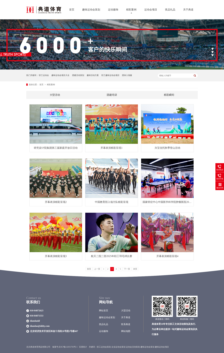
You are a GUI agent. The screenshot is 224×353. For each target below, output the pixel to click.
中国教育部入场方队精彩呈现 (111, 202)
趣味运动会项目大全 (60, 75)
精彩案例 (131, 9)
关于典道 (188, 9)
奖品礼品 (170, 9)
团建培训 (112, 94)
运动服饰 (113, 9)
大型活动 (55, 94)
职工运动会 (44, 75)
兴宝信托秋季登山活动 (167, 147)
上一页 (97, 269)
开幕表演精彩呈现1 (111, 147)
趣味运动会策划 (91, 9)
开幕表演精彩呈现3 (56, 256)
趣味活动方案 (93, 75)
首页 (71, 9)
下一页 (127, 269)
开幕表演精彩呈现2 (56, 202)
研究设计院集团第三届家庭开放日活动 (56, 147)
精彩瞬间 (169, 94)
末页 (135, 269)
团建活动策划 (78, 75)
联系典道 (125, 324)
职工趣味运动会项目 (110, 75)
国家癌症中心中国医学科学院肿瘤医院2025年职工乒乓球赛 (167, 202)
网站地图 (125, 331)
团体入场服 (127, 75)
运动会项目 (150, 9)
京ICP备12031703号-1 (68, 347)
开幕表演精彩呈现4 (167, 256)
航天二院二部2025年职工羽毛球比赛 (111, 256)
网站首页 (103, 310)
